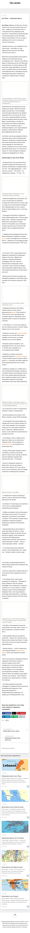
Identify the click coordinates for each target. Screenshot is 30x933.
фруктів (13, 312)
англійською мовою (21, 356)
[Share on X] (14, 713)
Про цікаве (15, 3)
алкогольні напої (7, 444)
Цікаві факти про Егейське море (12, 807)
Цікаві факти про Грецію (10, 896)
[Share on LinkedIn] (6, 716)
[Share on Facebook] (6, 713)
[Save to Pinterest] (21, 713)
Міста (7, 720)
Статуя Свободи (22, 333)
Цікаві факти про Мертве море (12, 867)
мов (7, 360)
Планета (4, 15)
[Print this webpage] (22, 716)
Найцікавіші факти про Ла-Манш (13, 838)
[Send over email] (14, 716)
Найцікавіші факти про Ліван (11, 776)
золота (4, 238)
